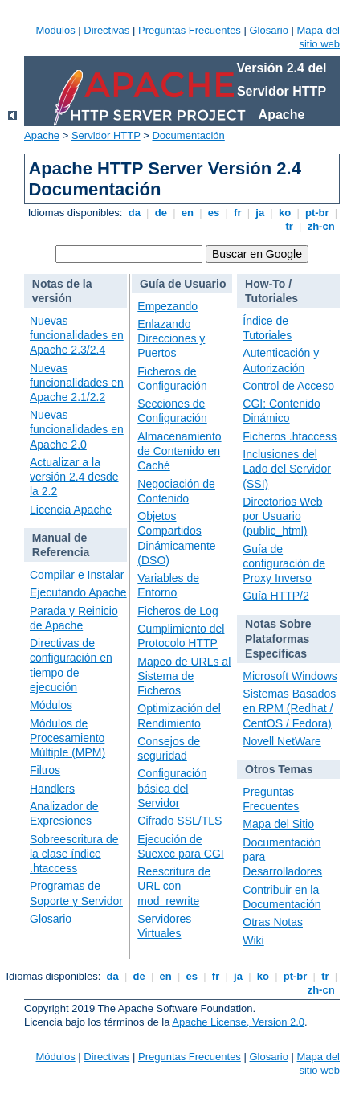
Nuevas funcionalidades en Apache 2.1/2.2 (77, 383)
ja (260, 213)
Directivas (106, 30)
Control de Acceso (288, 385)
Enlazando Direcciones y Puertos (171, 338)
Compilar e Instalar (77, 574)
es (213, 213)
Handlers (52, 788)
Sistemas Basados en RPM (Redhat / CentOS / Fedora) (289, 708)
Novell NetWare (282, 741)
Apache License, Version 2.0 (238, 1022)
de (160, 213)
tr (289, 226)
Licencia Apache (71, 509)
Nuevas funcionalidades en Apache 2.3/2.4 (77, 335)
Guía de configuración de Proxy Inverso (284, 563)
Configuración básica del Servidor (171, 788)
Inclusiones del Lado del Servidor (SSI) (287, 469)
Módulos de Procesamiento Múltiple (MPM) (67, 738)
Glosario (268, 30)
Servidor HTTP (106, 135)
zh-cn (320, 226)
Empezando (167, 306)
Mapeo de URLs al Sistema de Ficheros (184, 676)
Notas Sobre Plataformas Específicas (278, 638)
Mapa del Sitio (278, 823)
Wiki (253, 940)
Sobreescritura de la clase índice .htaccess (74, 854)
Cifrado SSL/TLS (179, 820)
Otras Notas (273, 922)
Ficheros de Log (177, 610)
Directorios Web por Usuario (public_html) (282, 516)
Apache (41, 135)
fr (237, 213)
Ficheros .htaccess (290, 436)
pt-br (317, 213)
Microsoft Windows (290, 676)
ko (284, 213)
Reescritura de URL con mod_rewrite (173, 886)
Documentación (188, 135)
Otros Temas (279, 769)
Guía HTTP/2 (275, 595)
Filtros (45, 770)
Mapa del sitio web (318, 37)
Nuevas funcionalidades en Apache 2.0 (77, 429)
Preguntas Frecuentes (189, 30)
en (187, 213)
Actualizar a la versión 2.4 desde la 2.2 (74, 477)
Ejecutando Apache (78, 592)
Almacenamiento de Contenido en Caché (179, 451)
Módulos (56, 30)
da (134, 213)
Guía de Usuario (183, 283)
